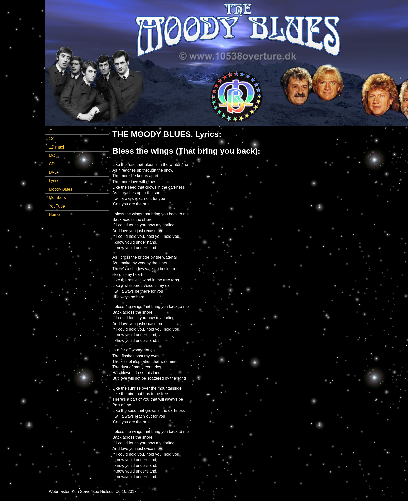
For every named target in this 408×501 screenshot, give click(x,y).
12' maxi (56, 147)
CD (52, 164)
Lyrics (54, 181)
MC (52, 155)
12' (51, 138)
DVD (53, 172)
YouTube (57, 206)
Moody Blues (60, 189)
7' (50, 130)
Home (54, 214)
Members (57, 197)
